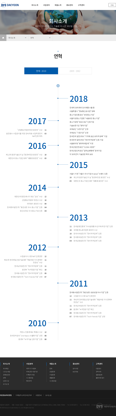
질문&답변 (99, 375)
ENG (112, 5)
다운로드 (98, 368)
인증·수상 (6, 381)
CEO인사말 (6, 372)
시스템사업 (29, 378)
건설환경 (52, 372)
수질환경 (52, 375)
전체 (51, 368)
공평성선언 (6, 375)
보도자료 (75, 372)
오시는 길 (6, 384)
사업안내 (38, 395)
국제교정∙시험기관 (31, 372)
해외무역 (29, 381)
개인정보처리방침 (6, 395)
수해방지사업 (30, 375)
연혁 (4, 378)
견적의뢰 (98, 372)
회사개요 (6, 368)
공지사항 (75, 368)
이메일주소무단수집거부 (24, 395)
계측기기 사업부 (31, 368)
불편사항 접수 (100, 378)
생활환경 (52, 378)
